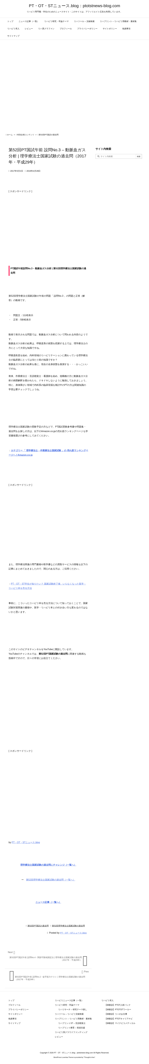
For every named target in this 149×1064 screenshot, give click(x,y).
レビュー (59, 1037)
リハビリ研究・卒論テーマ (67, 1005)
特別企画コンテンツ (25, 135)
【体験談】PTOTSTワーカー (118, 1009)
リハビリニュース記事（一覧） (69, 1000)
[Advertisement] (48, 222)
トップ (11, 1000)
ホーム (10, 135)
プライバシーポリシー (18, 1009)
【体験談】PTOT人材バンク (118, 1005)
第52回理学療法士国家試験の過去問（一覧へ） (50, 879)
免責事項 (12, 1018)
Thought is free (89, 1057)
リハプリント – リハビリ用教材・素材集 (73, 1018)
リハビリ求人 (107, 1000)
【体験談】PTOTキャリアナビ (119, 1018)
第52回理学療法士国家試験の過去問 (68, 926)
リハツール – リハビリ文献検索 (69, 1014)
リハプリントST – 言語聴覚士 (71, 1023)
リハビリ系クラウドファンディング (71, 1032)
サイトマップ (14, 1023)
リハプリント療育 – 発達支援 (71, 1028)
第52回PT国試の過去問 (48, 135)
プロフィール (14, 1005)
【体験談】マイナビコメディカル (120, 1023)
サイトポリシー (15, 1014)
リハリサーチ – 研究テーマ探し (72, 1009)
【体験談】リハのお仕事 (116, 1014)
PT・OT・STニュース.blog (26, 842)
